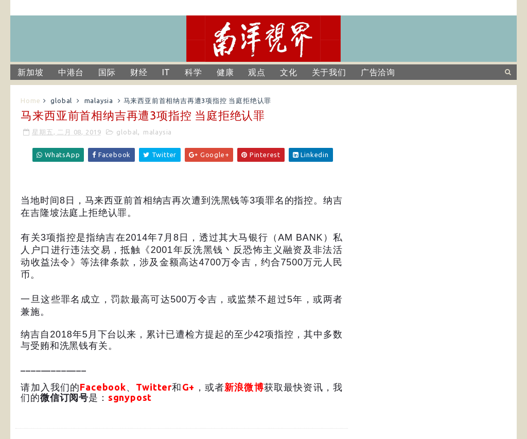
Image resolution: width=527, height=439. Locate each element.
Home (30, 100)
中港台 (71, 72)
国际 (107, 72)
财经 (139, 72)
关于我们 (329, 72)
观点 (257, 72)
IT (166, 72)
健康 (225, 72)
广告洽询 (378, 72)
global (61, 100)
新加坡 (30, 72)
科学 (193, 72)
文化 (288, 72)
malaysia (98, 100)
